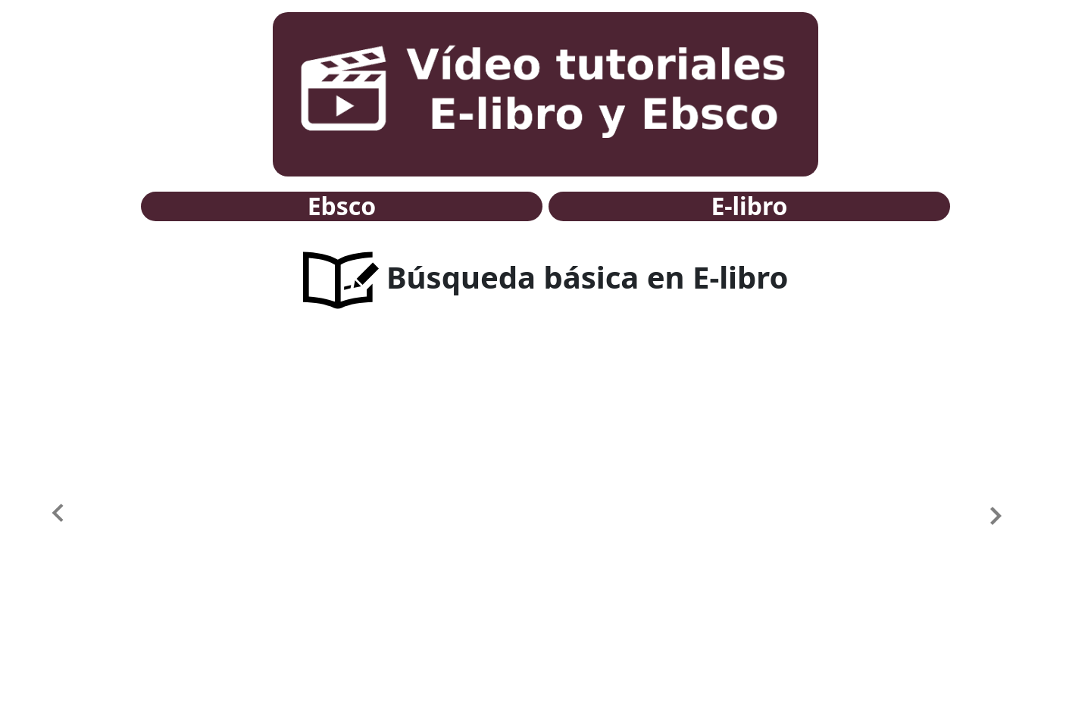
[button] (82, 515)
